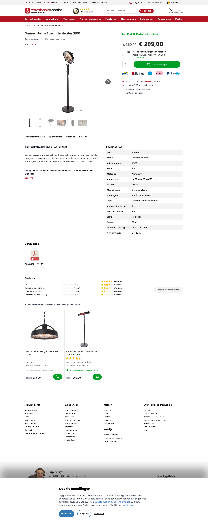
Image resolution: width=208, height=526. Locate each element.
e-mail (83, 476)
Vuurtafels (68, 427)
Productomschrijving (35, 136)
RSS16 (34, 258)
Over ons (147, 410)
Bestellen (29, 413)
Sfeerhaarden (70, 430)
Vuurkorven (69, 417)
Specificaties (55, 136)
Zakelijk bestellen (111, 434)
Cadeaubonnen (111, 441)
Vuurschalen (69, 413)
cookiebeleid (128, 505)
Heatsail (107, 410)
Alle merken (109, 423)
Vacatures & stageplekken (155, 417)
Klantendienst (31, 410)
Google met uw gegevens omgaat (112, 501)
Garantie (70, 136)
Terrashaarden (71, 410)
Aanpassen (99, 513)
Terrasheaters (70, 423)
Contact (28, 430)
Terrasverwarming (72, 420)
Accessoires (69, 436)
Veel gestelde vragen (34, 433)
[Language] (175, 2)
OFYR (106, 413)
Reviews (83, 136)
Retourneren (30, 423)
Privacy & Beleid (32, 427)
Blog (145, 430)
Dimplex (107, 420)
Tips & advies (149, 427)
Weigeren (84, 513)
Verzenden (30, 420)
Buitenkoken (69, 433)
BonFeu (107, 417)
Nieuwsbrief (149, 423)
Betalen (28, 417)
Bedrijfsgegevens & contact (156, 420)
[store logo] (43, 11)
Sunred (33, 44)
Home (28, 25)
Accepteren (66, 513)
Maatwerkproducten (113, 438)
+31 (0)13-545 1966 (60, 476)
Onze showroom (151, 413)
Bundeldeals (69, 440)
